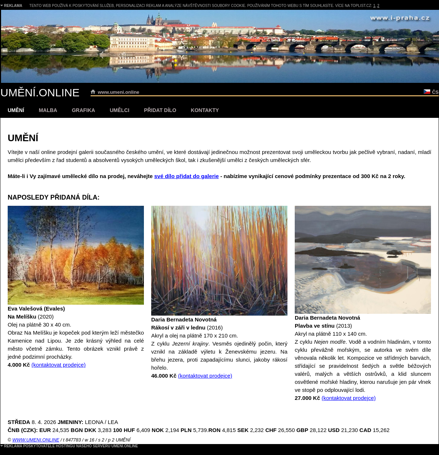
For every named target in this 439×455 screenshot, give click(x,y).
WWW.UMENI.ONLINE (36, 440)
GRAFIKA (83, 110)
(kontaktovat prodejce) (58, 365)
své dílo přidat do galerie (186, 176)
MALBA (48, 110)
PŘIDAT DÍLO (160, 110)
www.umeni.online (119, 92)
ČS (435, 92)
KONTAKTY (205, 110)
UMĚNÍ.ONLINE (40, 92)
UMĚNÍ (16, 110)
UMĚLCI (119, 110)
